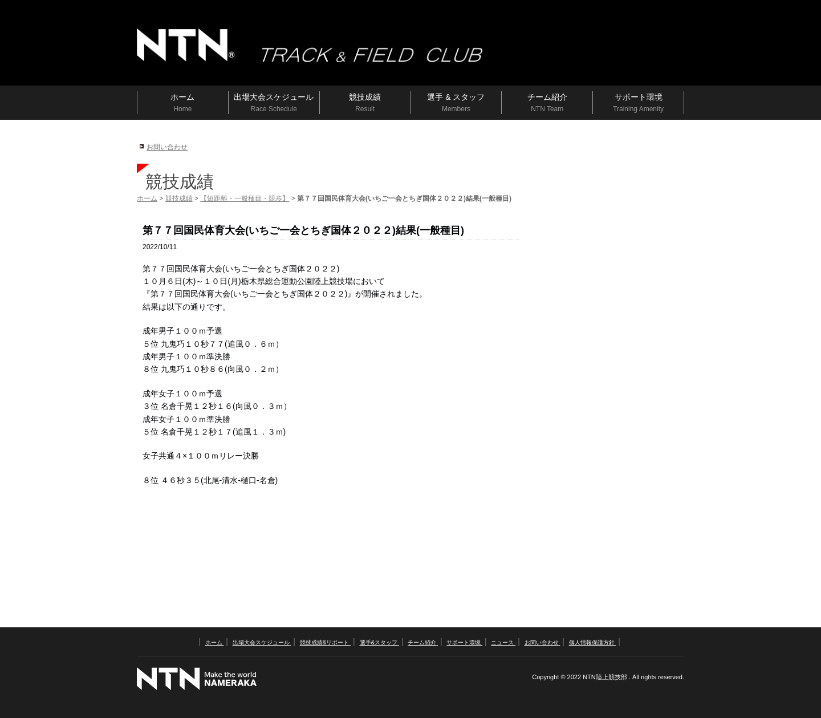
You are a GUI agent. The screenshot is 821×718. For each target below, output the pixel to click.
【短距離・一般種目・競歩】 (244, 198)
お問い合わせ (167, 147)
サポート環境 (464, 642)
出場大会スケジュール (262, 642)
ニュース (503, 642)
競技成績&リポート (325, 642)
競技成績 (179, 198)
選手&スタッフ (379, 642)
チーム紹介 (423, 642)
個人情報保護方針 (592, 642)
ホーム (147, 198)
